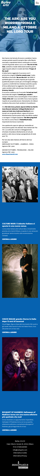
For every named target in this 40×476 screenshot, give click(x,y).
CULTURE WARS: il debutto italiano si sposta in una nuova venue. (18, 224)
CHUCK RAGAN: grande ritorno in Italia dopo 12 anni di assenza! (19, 320)
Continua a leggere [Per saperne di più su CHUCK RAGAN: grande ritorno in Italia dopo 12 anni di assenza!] (9, 332)
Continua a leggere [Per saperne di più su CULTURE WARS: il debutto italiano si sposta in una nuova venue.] (9, 239)
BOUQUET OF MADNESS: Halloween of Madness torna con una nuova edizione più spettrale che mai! (19, 414)
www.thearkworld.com (10, 154)
